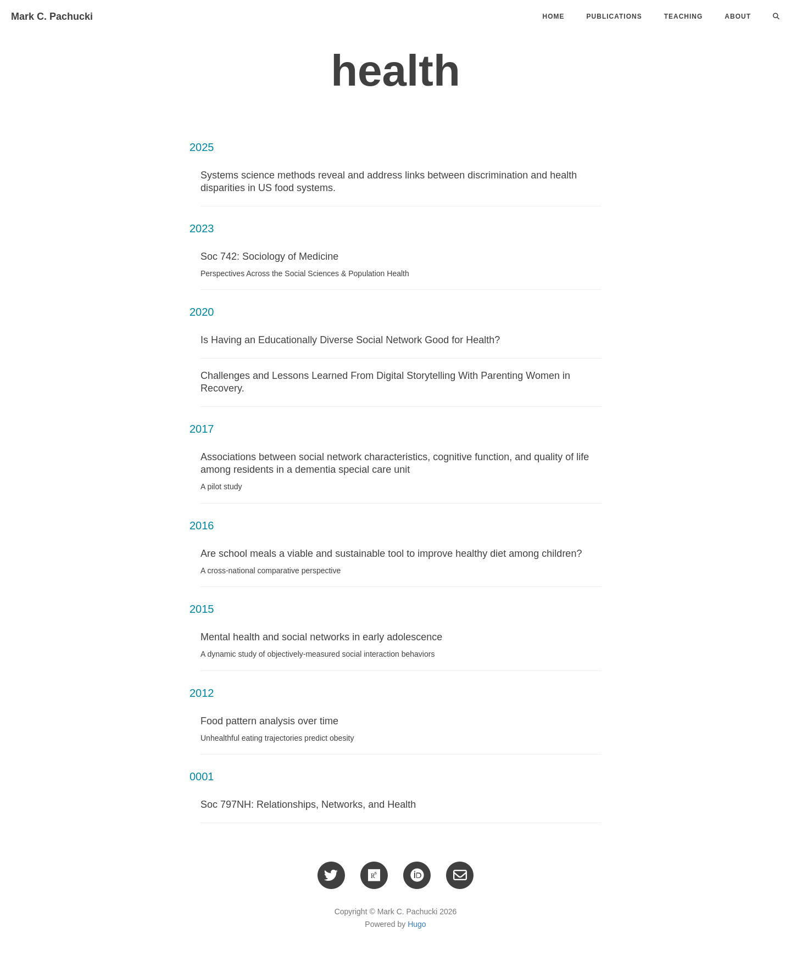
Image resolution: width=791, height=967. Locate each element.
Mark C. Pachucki (52, 16)
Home (554, 16)
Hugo (417, 924)
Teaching (683, 16)
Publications (614, 16)
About (738, 16)
